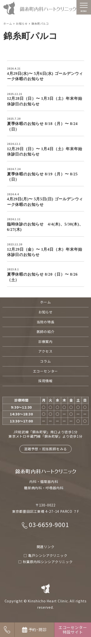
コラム (45, 361)
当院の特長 (46, 321)
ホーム (45, 302)
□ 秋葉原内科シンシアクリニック (45, 561)
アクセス (45, 351)
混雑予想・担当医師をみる (45, 448)
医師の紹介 (46, 331)
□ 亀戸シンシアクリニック (45, 555)
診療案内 (45, 341)
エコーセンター (45, 371)
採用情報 (45, 380)
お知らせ (45, 312)
